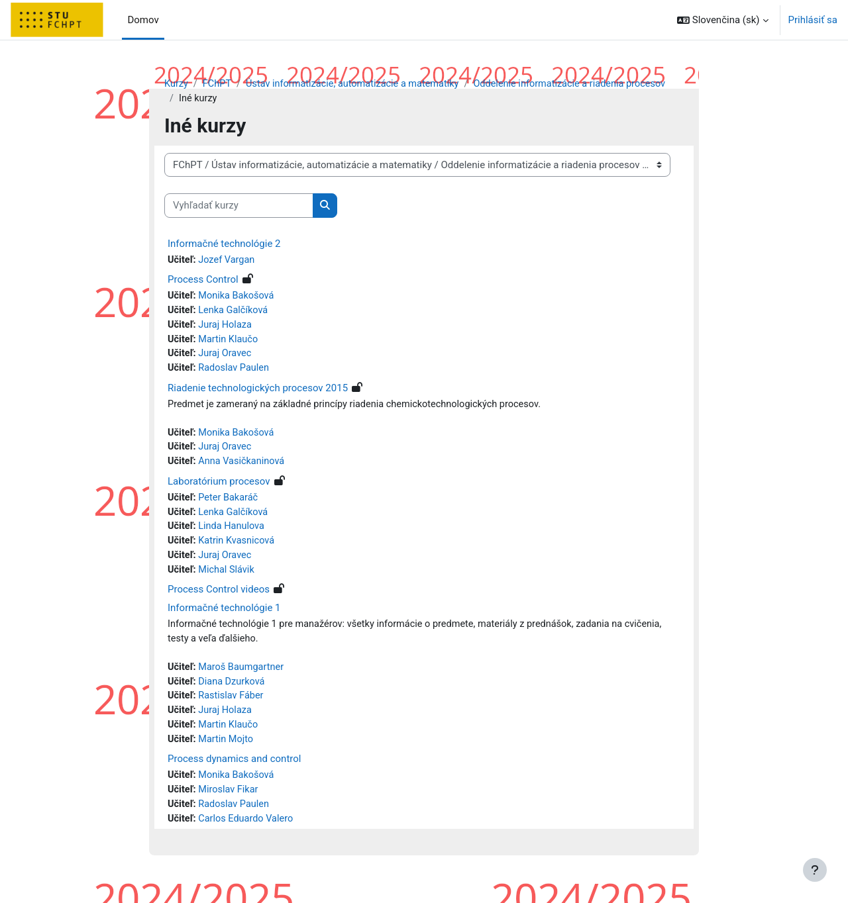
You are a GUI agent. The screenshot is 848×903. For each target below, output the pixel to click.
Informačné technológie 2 (224, 244)
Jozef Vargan (228, 261)
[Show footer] (815, 870)
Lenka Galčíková (235, 312)
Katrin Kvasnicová (238, 549)
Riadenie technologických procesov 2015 (258, 393)
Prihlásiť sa (812, 20)
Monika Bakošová (238, 298)
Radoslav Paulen (236, 372)
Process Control (203, 281)
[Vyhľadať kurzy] (238, 207)
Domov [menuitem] (142, 20)
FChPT (218, 84)
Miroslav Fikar (230, 804)
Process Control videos (219, 599)
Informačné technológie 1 (224, 618)
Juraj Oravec (226, 357)
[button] (722, 20)
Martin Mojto (227, 752)
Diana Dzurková (233, 692)
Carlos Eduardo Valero (248, 833)
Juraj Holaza (226, 328)
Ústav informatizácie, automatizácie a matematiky (358, 84)
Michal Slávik (228, 579)
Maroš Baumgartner (243, 678)
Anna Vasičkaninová (244, 467)
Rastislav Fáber (233, 708)
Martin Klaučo (230, 342)
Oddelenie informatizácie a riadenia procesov (582, 84)
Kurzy (176, 84)
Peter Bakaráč (230, 504)
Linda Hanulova (233, 534)
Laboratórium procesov (219, 488)
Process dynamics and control (234, 773)
